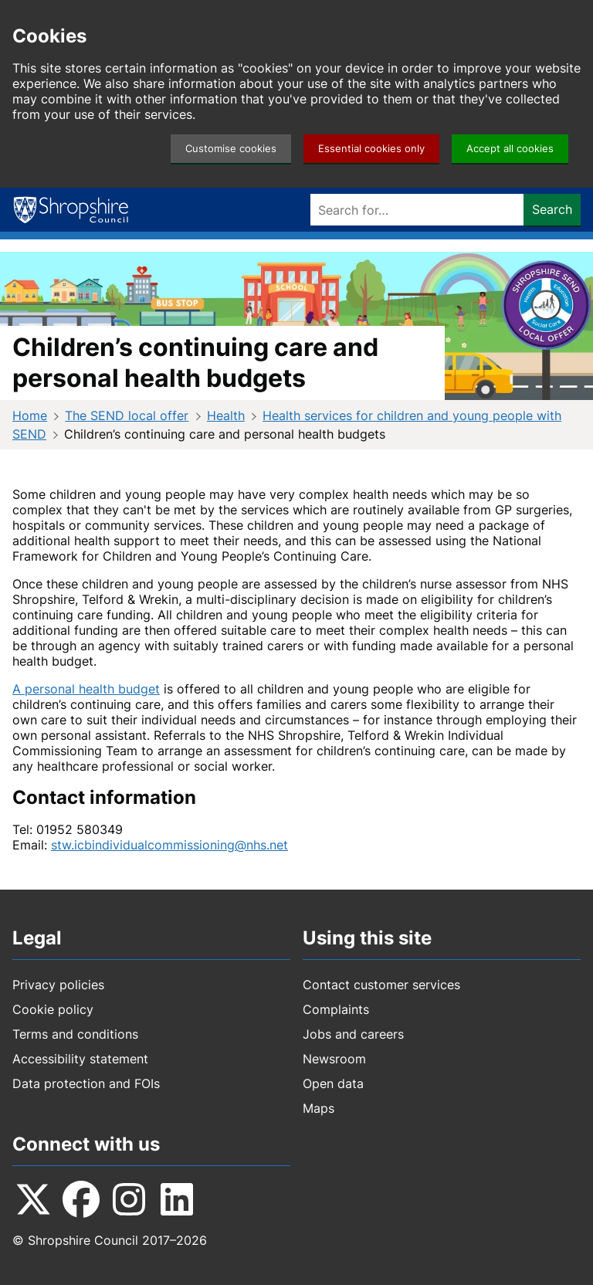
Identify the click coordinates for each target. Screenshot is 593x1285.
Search (552, 209)
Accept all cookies (510, 148)
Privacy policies (58, 984)
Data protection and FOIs (86, 1083)
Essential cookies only (371, 148)
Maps (318, 1108)
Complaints (336, 1009)
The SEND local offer (126, 415)
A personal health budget (86, 689)
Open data (333, 1083)
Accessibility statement (80, 1058)
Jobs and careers (353, 1034)
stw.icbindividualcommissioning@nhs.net (169, 845)
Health (226, 415)
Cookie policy (52, 1009)
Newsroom (334, 1058)
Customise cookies (230, 148)
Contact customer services (381, 984)
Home (29, 415)
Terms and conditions (75, 1034)
